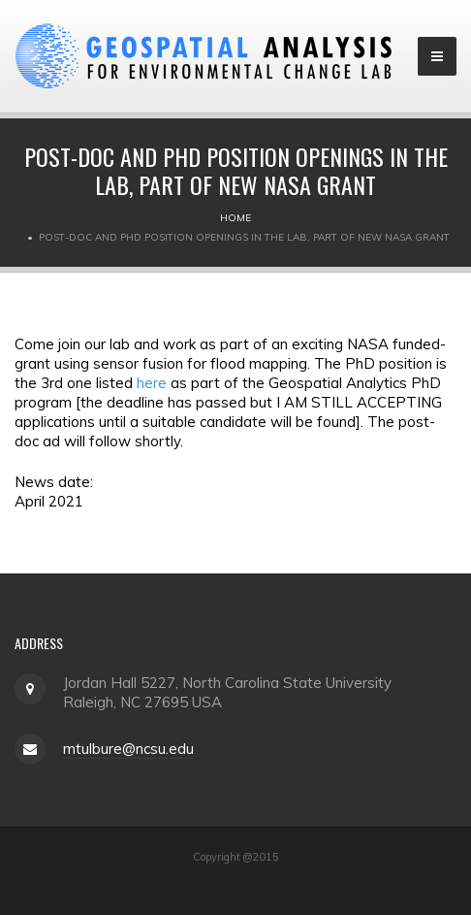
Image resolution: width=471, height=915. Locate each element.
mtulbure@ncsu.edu (128, 748)
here (152, 383)
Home (235, 218)
